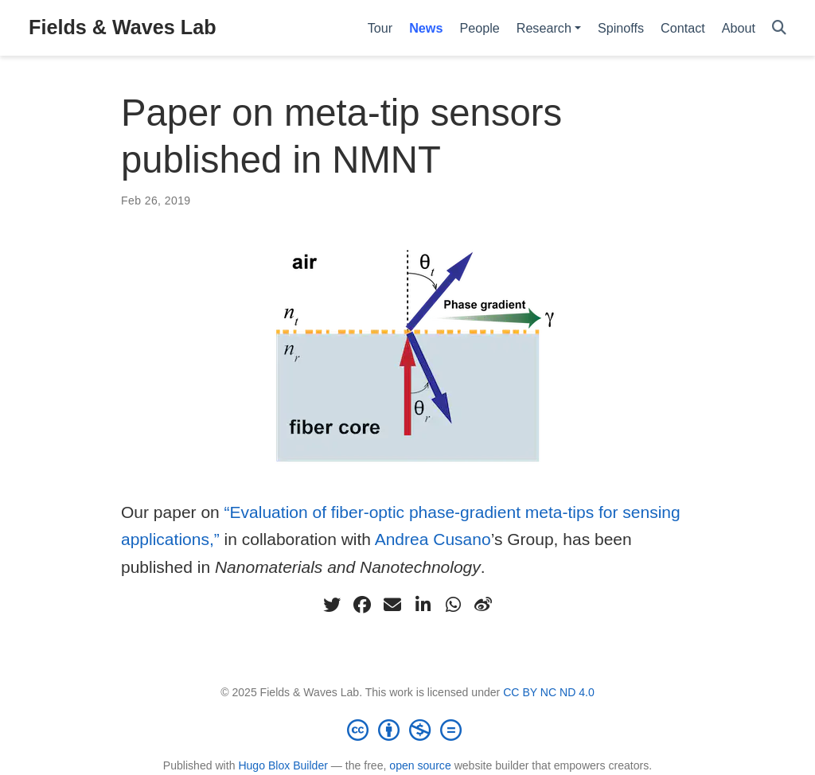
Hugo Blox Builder (283, 765)
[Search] (779, 28)
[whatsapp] (453, 605)
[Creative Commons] (407, 729)
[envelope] (392, 605)
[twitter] (332, 605)
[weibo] (483, 605)
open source (419, 765)
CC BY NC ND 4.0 (549, 692)
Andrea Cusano (433, 539)
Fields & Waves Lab (122, 27)
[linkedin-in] (423, 605)
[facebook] (362, 605)
